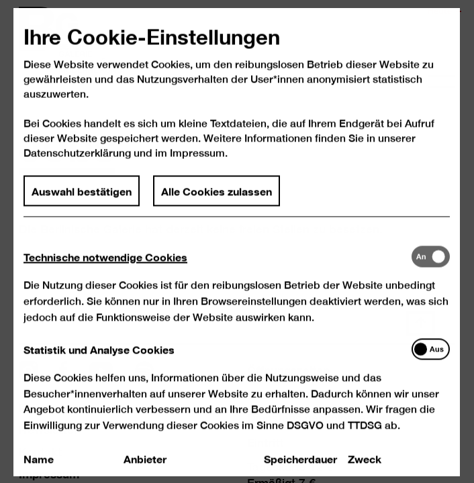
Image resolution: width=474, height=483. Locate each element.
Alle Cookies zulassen (217, 203)
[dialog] (237, 241)
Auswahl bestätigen (82, 203)
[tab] (218, 269)
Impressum (198, 166)
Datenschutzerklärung (78, 166)
